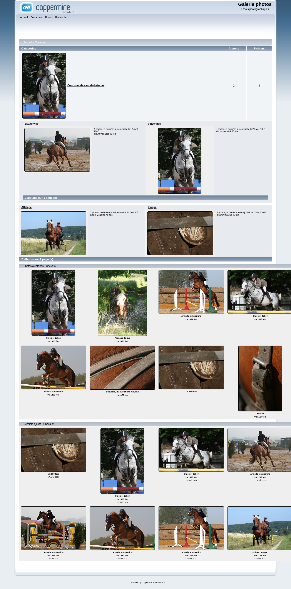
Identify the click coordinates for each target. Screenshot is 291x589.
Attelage (26, 207)
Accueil (27, 42)
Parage (152, 207)
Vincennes (154, 123)
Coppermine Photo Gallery (153, 582)
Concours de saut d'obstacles (85, 85)
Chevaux (40, 42)
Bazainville (31, 123)
